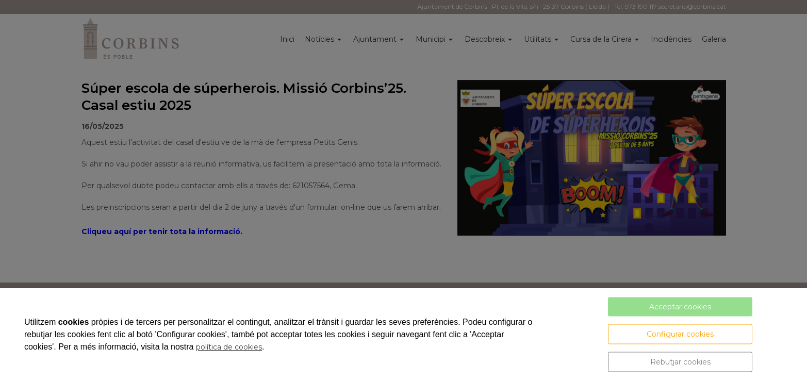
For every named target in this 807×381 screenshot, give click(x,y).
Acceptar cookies (680, 306)
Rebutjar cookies (680, 362)
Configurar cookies (680, 334)
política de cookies (229, 347)
